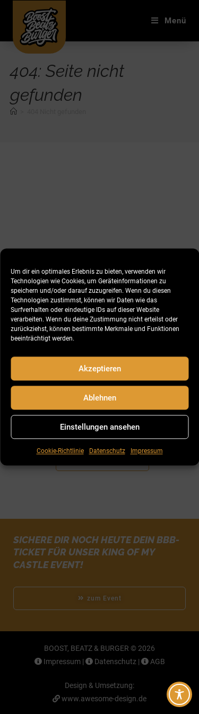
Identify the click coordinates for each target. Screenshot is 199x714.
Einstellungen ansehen (100, 427)
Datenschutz (107, 451)
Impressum (147, 451)
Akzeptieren (100, 368)
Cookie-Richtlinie (60, 451)
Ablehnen (99, 398)
